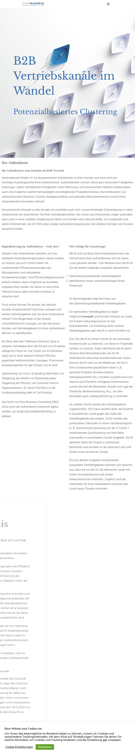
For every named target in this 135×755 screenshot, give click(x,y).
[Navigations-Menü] (108, 4)
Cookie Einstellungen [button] (19, 747)
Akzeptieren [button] (45, 746)
